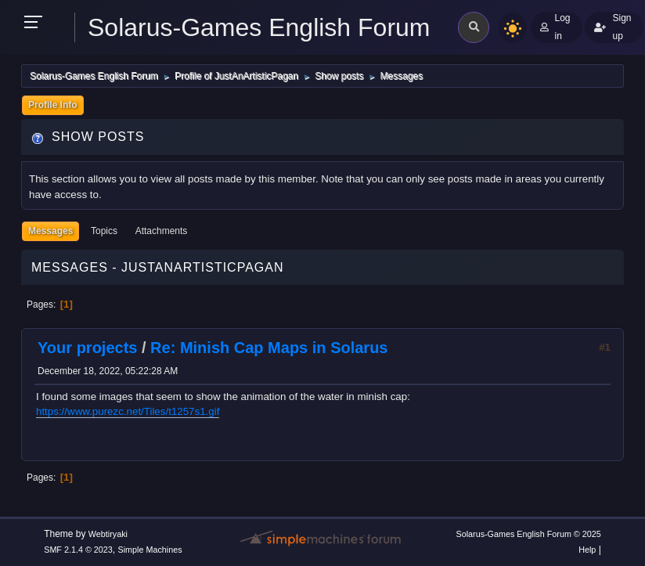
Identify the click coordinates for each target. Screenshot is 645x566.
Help (587, 549)
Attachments (161, 230)
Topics (104, 230)
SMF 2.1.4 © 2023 (78, 549)
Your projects (87, 347)
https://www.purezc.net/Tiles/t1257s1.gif (127, 411)
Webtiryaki (108, 534)
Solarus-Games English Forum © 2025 (528, 534)
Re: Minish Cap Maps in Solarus (268, 347)
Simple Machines (150, 549)
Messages (50, 230)
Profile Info (52, 104)
